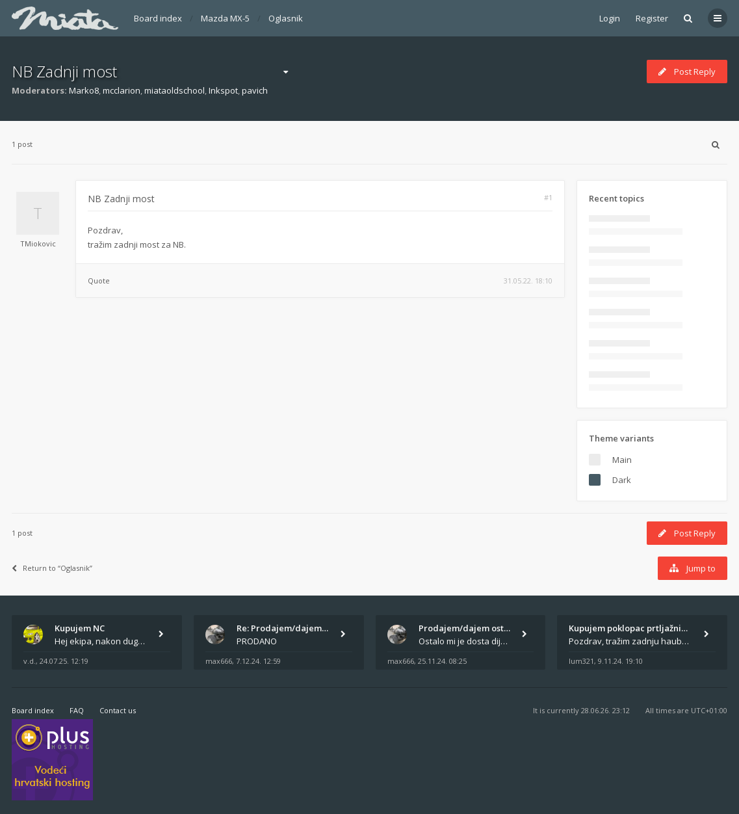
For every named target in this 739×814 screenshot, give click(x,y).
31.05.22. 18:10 (528, 280)
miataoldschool (174, 90)
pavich (255, 90)
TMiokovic (38, 243)
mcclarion (121, 90)
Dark (621, 480)
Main (622, 460)
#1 (548, 197)
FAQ (77, 710)
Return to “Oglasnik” (52, 568)
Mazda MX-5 (225, 18)
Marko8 (84, 90)
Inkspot (223, 90)
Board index (158, 18)
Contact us (117, 710)
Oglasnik (285, 18)
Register (652, 18)
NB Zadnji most (64, 71)
